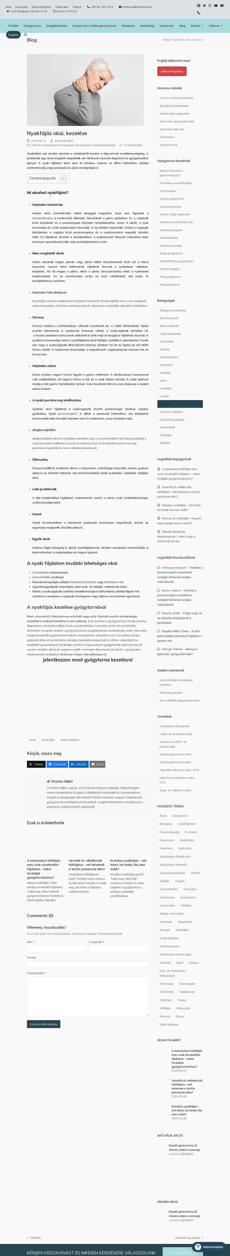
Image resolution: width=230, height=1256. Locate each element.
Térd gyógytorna (170, 276)
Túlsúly (181, 1000)
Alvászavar (179, 815)
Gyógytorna (187, 897)
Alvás (163, 815)
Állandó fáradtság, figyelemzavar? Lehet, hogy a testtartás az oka (176, 536)
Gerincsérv (166, 365)
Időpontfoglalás (172, 71)
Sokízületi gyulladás (172, 419)
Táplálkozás (186, 992)
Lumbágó (165, 388)
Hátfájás (165, 373)
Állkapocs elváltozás (173, 310)
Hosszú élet (167, 905)
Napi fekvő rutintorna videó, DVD (177, 780)
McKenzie (166, 922)
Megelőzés (185, 922)
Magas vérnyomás (171, 913)
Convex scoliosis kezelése (176, 98)
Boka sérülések (169, 326)
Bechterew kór (169, 318)
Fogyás (180, 881)
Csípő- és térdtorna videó (176, 734)
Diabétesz (166, 848)
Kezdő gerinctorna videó (175, 762)
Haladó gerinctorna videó (176, 754)
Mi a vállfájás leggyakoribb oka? (180, 700)
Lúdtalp (164, 396)
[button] (25, 34)
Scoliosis (165, 962)
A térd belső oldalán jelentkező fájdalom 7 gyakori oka (179, 635)
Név (30, 942)
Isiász (163, 380)
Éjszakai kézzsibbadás (174, 106)
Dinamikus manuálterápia (176, 183)
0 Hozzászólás (133, 145)
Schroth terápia (169, 269)
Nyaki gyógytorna (171, 253)
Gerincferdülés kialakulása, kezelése (176, 682)
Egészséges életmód (173, 864)
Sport (179, 962)
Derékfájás (167, 341)
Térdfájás (166, 435)
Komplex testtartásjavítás (176, 222)
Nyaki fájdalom (69, 740)
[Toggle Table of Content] (62, 179)
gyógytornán (112, 645)
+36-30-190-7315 (102, 7)
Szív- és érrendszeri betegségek (172, 973)
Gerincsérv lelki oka (172, 129)
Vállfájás (165, 443)
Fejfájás (165, 349)
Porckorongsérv (170, 946)
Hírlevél (36, 145)
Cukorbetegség (169, 832)
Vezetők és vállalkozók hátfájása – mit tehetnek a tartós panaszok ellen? (87, 865)
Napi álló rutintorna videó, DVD (179, 770)
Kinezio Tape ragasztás (175, 214)
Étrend (180, 1016)
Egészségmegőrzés (172, 873)
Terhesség (166, 983)
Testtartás (166, 992)
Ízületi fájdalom (169, 1024)
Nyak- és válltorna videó (175, 790)
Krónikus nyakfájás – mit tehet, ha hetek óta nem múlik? (128, 865)
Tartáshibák (167, 427)
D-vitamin (191, 832)
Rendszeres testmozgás (175, 954)
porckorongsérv (68, 413)
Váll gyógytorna (170, 284)
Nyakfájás (48, 740)
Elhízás (195, 873)
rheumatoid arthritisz (83, 582)
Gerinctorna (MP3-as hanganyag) (173, 744)
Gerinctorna (167, 137)
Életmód (165, 1016)
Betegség (166, 824)
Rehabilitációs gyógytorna (176, 261)
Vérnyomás (183, 1008)
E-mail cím (96, 942)
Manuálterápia (93, 654)
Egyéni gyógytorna (172, 198)
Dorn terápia (168, 191)
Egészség (184, 848)
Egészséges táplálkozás (175, 856)
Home (166, 39)
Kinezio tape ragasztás (174, 113)
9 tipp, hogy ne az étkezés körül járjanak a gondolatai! (179, 617)
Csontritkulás (40, 572)
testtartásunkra (42, 218)
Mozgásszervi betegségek (58, 145)
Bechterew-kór (114, 582)
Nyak (32, 740)
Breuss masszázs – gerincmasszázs (172, 173)
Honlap (31, 957)
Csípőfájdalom (187, 824)
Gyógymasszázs (170, 206)
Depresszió (167, 840)
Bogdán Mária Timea (175, 631)
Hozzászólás (36, 973)
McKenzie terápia (71, 654)
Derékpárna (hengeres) (174, 726)
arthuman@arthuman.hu (137, 7)
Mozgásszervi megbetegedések (95, 145)
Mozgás (165, 930)
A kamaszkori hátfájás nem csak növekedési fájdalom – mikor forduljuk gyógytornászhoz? (43, 869)
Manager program (171, 230)
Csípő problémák (170, 333)
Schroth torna (168, 145)
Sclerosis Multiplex (171, 412)
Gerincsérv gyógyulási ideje (177, 121)
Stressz (194, 962)
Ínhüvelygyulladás (171, 692)
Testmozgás (187, 983)
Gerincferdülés (41, 577)
